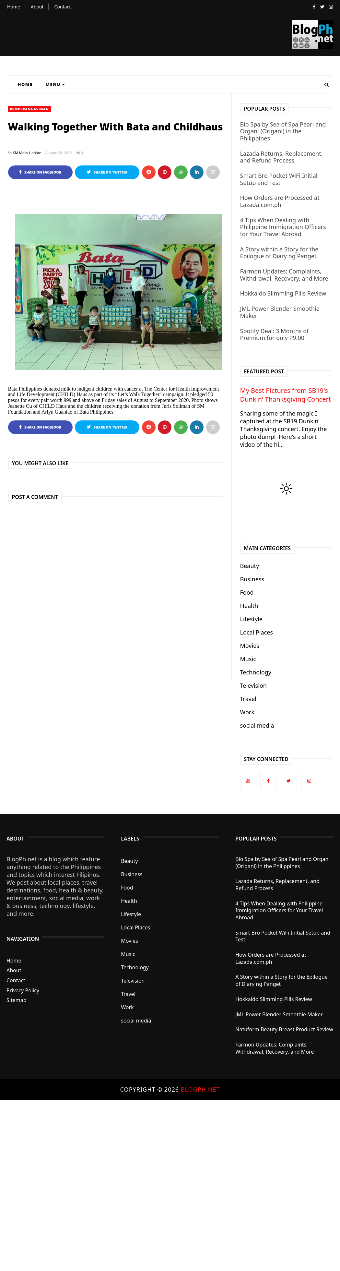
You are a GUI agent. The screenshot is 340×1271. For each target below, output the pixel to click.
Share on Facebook (40, 172)
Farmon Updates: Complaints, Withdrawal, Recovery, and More (284, 274)
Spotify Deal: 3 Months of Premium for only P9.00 (274, 334)
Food (247, 592)
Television (253, 685)
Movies (249, 645)
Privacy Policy (22, 990)
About (37, 7)
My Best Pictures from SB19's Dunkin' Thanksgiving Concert (285, 395)
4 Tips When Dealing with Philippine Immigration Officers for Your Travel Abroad (283, 227)
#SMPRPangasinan (29, 109)
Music (248, 659)
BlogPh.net (200, 1089)
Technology (255, 672)
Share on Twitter (107, 172)
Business (252, 579)
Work (247, 712)
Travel (248, 699)
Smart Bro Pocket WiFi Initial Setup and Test (279, 179)
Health (249, 606)
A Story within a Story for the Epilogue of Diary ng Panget (279, 252)
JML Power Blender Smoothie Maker (280, 312)
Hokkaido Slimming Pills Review (283, 293)
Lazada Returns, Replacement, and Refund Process (281, 157)
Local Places (256, 632)
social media (257, 725)
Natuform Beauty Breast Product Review (284, 1029)
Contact (62, 7)
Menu (55, 84)
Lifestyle (251, 619)
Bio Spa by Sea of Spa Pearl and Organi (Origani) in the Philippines (283, 131)
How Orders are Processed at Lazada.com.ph (280, 201)
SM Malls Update (27, 152)
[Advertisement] (170, 1185)
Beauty (249, 566)
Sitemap (16, 1000)
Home (13, 7)
